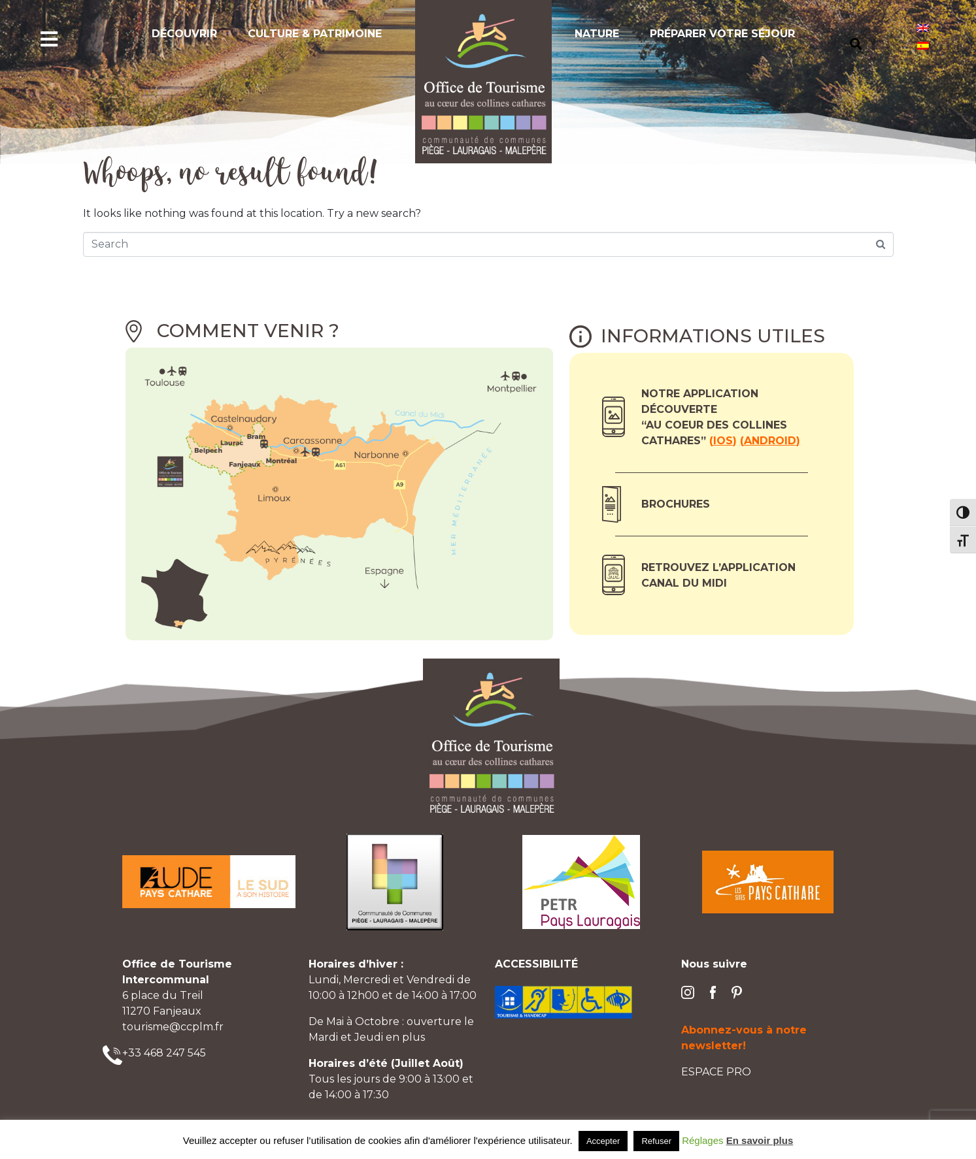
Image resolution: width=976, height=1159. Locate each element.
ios (723, 440)
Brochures (675, 504)
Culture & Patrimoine (315, 33)
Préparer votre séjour (722, 33)
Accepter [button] (603, 1141)
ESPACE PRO (716, 1072)
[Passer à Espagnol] (923, 45)
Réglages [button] (702, 1140)
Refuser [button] (656, 1141)
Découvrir (184, 33)
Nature (597, 33)
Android (770, 440)
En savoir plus (760, 1140)
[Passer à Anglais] (923, 28)
